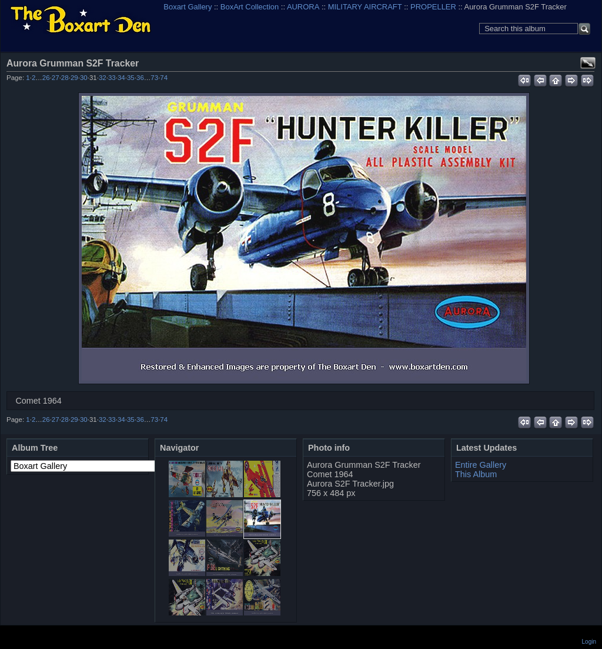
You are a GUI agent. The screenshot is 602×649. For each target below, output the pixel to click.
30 (84, 77)
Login (589, 641)
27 (55, 77)
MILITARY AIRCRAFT (365, 6)
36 (140, 77)
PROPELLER (433, 6)
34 (121, 77)
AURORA (303, 6)
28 (65, 77)
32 (102, 77)
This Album (476, 474)
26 (46, 77)
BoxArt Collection (249, 6)
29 (74, 77)
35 (131, 77)
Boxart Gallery (187, 6)
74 (164, 77)
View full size (588, 62)
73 (154, 77)
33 (112, 77)
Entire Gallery (480, 465)
